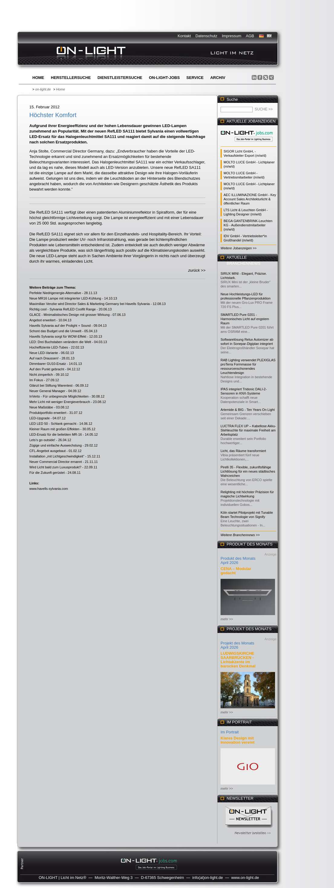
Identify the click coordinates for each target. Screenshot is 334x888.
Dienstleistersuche (119, 77)
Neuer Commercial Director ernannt (55, 462)
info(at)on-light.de (207, 877)
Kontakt (184, 36)
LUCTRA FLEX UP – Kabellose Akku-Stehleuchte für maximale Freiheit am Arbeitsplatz (248, 430)
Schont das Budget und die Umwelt (55, 331)
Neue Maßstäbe (41, 407)
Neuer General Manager (47, 391)
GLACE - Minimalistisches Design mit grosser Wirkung (69, 314)
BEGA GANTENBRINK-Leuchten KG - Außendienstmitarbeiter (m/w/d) (248, 225)
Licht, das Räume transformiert (243, 451)
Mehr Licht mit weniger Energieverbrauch (59, 402)
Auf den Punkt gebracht (46, 369)
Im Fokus (36, 380)
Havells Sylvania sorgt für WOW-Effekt (57, 336)
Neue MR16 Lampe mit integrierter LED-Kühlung (65, 298)
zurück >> (196, 270)
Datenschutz (206, 36)
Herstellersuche (71, 77)
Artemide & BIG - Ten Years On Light (248, 409)
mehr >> (227, 619)
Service (195, 77)
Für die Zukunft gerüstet (47, 472)
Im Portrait (230, 732)
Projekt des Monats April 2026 (237, 645)
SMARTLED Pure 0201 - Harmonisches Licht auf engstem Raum (245, 319)
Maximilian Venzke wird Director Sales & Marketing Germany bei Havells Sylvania (89, 304)
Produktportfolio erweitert (47, 413)
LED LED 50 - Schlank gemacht (52, 423)
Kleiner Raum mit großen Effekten (54, 429)
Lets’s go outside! (42, 440)
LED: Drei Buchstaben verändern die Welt (60, 342)
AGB (250, 36)
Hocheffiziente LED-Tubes (48, 347)
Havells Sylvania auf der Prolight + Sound (60, 325)
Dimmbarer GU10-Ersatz (47, 363)
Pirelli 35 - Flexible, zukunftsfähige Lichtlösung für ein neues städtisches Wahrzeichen (248, 471)
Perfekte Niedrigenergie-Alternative (55, 293)
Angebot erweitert (42, 320)
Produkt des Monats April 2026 (238, 560)
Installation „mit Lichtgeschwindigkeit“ (56, 456)
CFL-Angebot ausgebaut (47, 451)
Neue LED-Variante (43, 353)
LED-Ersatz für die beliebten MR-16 (55, 434)
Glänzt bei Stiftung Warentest (51, 385)
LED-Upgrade (39, 418)
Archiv (217, 77)
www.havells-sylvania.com (48, 488)
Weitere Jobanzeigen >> (239, 248)
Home (38, 77)
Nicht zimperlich (41, 374)
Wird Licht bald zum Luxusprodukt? (55, 467)
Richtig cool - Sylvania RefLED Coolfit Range (62, 309)
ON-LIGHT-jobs (164, 77)
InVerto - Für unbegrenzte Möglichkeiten (59, 396)
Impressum (231, 36)
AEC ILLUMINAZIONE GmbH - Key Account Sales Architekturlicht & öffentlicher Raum (250, 199)
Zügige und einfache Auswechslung (55, 445)
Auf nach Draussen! (44, 358)
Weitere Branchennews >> (240, 535)
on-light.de (43, 89)
